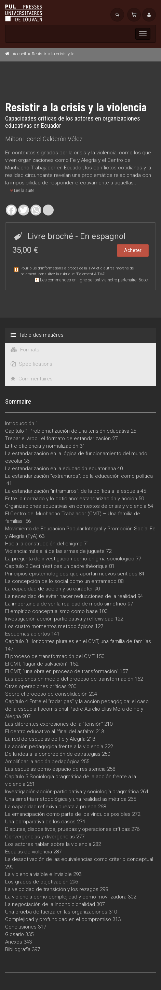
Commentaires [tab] (32, 379)
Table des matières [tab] (37, 335)
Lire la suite (22, 190)
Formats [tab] (25, 350)
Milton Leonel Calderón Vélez (44, 138)
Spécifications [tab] (31, 364)
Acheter (133, 250)
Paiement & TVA (90, 274)
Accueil (19, 53)
